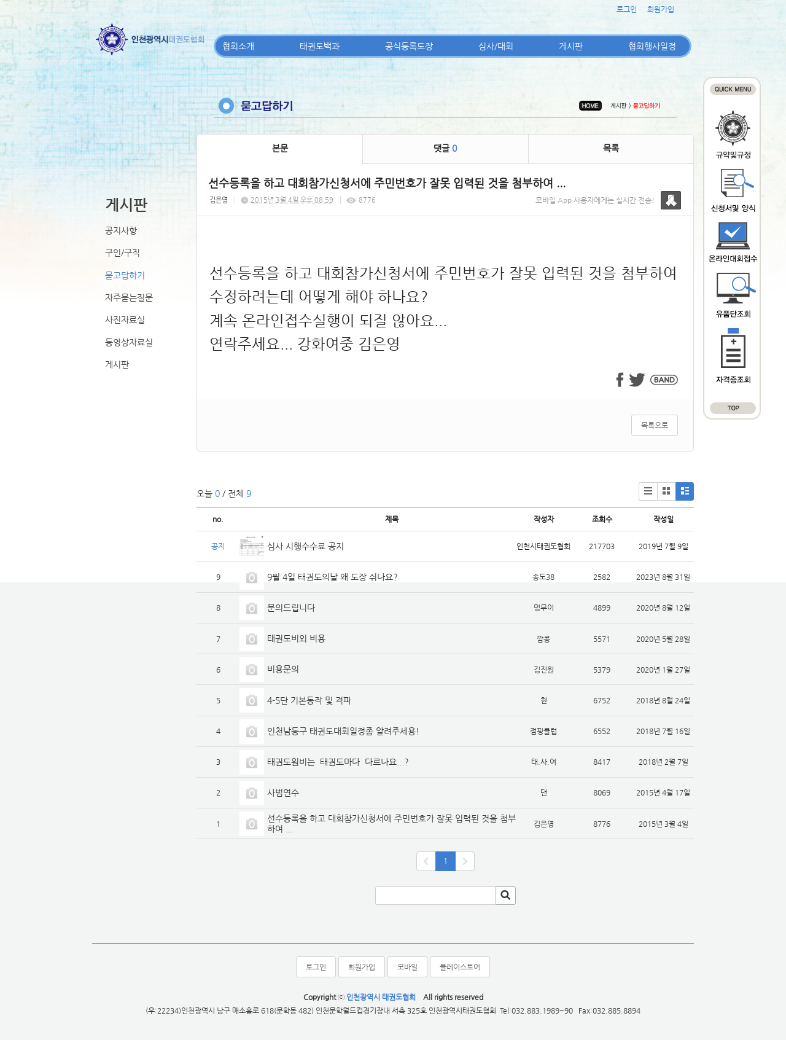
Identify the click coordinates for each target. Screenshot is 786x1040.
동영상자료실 (129, 342)
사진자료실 (125, 319)
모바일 (407, 967)
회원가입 (660, 9)
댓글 (445, 148)
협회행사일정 (652, 46)
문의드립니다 (291, 607)
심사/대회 (495, 46)
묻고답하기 (125, 275)
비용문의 (283, 669)
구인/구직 (122, 252)
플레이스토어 (460, 967)
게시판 (571, 46)
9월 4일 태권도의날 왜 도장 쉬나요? (332, 577)
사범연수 (283, 792)
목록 (611, 148)
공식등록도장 (409, 46)
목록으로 (654, 425)
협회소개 (238, 46)
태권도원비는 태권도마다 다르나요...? (338, 762)
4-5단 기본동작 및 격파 (310, 700)
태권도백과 (320, 46)
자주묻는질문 (129, 297)
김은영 (218, 200)
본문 (280, 148)
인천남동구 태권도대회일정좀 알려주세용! (343, 731)
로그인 (627, 9)
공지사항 (121, 230)
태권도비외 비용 (296, 638)
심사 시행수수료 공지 (305, 546)
